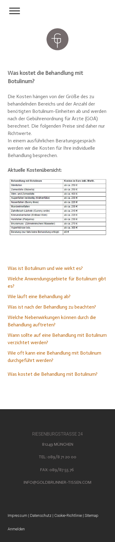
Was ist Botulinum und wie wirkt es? (45, 268)
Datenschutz (41, 515)
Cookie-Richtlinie (68, 515)
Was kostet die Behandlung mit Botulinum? (53, 374)
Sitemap (91, 515)
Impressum (17, 515)
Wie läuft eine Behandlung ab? (39, 296)
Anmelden (16, 529)
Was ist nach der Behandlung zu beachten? (52, 307)
